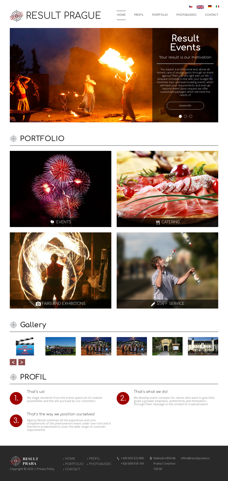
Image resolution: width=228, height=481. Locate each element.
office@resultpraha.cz (195, 458)
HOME (121, 15)
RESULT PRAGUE (63, 15)
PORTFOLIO (160, 15)
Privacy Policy (45, 469)
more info (185, 105)
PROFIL (139, 15)
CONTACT (211, 15)
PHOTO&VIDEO (186, 15)
